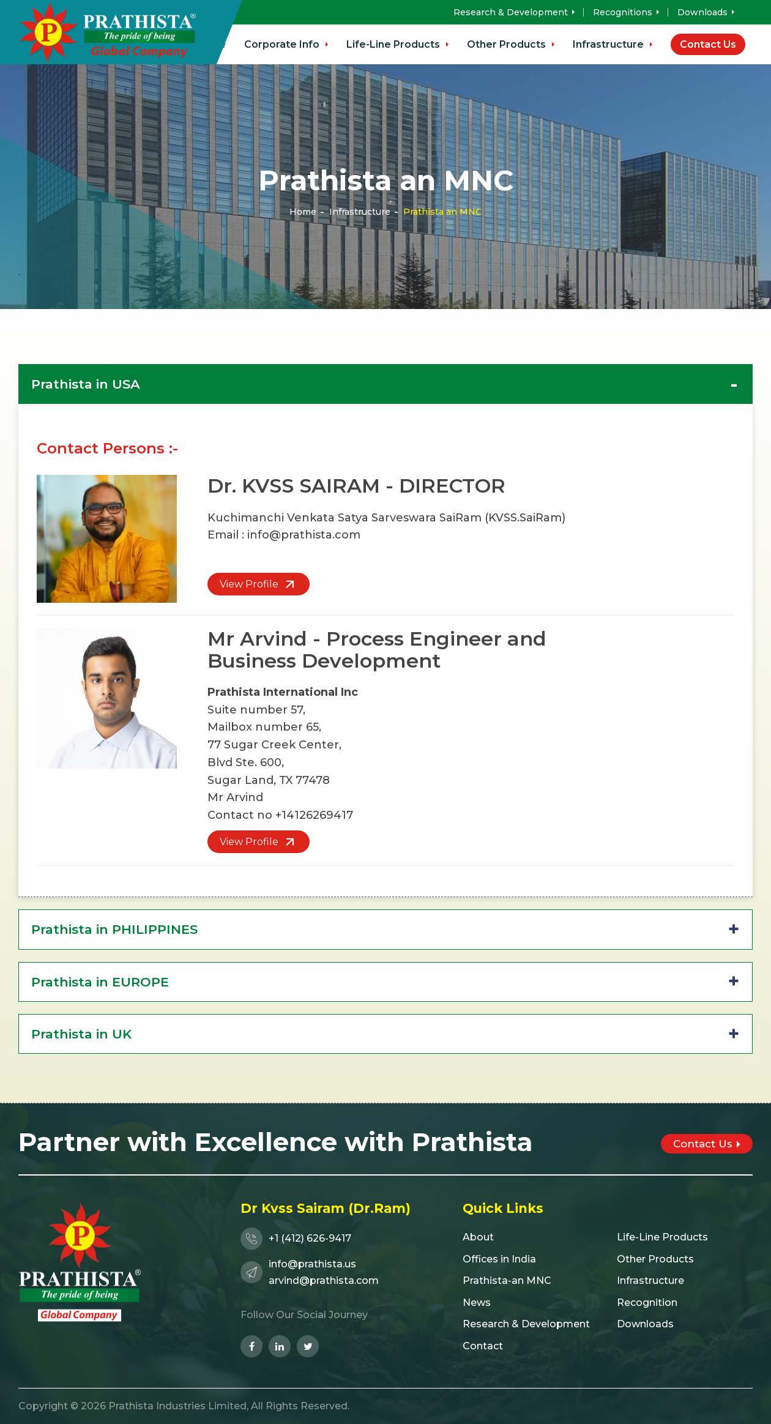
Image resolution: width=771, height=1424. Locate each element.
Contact (483, 1346)
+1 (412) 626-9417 (295, 1239)
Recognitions (626, 12)
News (477, 1302)
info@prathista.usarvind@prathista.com (309, 1272)
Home (302, 211)
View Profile (258, 584)
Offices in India (499, 1259)
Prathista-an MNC (507, 1280)
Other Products (510, 44)
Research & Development (514, 12)
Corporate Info (286, 44)
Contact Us (708, 44)
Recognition (647, 1302)
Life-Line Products (397, 44)
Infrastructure (612, 44)
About (478, 1237)
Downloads (705, 12)
